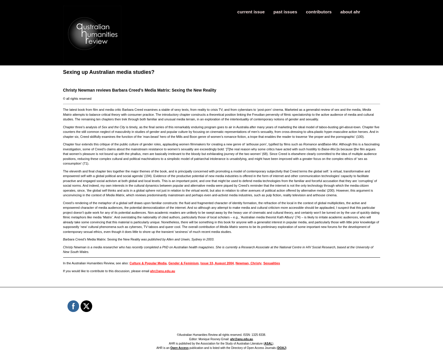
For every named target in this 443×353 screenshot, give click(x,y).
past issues (285, 11)
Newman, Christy (248, 263)
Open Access (179, 348)
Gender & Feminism (183, 263)
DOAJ (281, 348)
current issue (251, 11)
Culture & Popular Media (148, 263)
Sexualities (271, 263)
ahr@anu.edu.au (162, 271)
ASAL (268, 343)
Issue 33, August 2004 (217, 263)
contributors (319, 11)
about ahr (350, 11)
